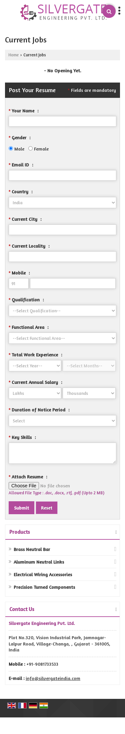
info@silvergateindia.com (53, 678)
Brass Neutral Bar (32, 549)
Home (13, 54)
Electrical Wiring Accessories (43, 574)
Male (16, 149)
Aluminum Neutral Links (39, 562)
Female (38, 149)
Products (19, 531)
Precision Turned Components (44, 587)
